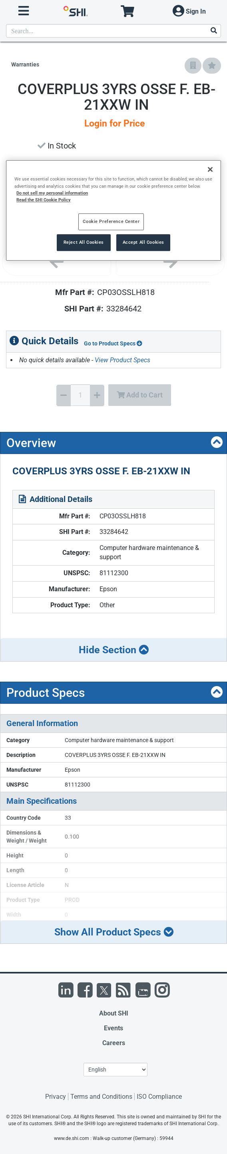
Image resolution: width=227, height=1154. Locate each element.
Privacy (55, 1096)
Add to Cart (140, 395)
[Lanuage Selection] (115, 1069)
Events (113, 1028)
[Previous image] (56, 262)
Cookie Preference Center (111, 221)
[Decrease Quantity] (63, 395)
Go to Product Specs (113, 343)
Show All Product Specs (113, 932)
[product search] (113, 31)
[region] (113, 210)
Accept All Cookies (143, 242)
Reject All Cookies (84, 242)
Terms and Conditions (101, 1096)
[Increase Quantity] (97, 395)
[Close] (210, 170)
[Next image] (170, 262)
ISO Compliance (159, 1096)
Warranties (25, 64)
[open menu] (23, 11)
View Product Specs (122, 360)
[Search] (213, 31)
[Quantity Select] (80, 395)
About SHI (113, 1013)
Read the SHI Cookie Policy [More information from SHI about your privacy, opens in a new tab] (43, 200)
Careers (113, 1043)
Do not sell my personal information (52, 193)
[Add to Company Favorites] (193, 66)
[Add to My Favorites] (212, 66)
